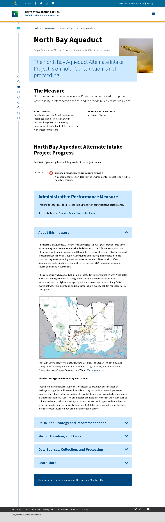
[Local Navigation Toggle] (18, 28)
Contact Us (97, 480)
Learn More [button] (47, 462)
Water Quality (66, 28)
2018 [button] (40, 172)
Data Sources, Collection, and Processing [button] (70, 449)
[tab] (83, 232)
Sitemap (85, 509)
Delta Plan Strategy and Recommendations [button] (72, 422)
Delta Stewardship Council (130, 3)
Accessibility (63, 509)
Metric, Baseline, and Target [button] (60, 436)
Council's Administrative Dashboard (78, 213)
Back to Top (16, 509)
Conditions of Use (32, 509)
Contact (74, 509)
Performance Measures (44, 28)
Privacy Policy (49, 509)
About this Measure (103, 50)
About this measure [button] (53, 232)
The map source (96, 370)
